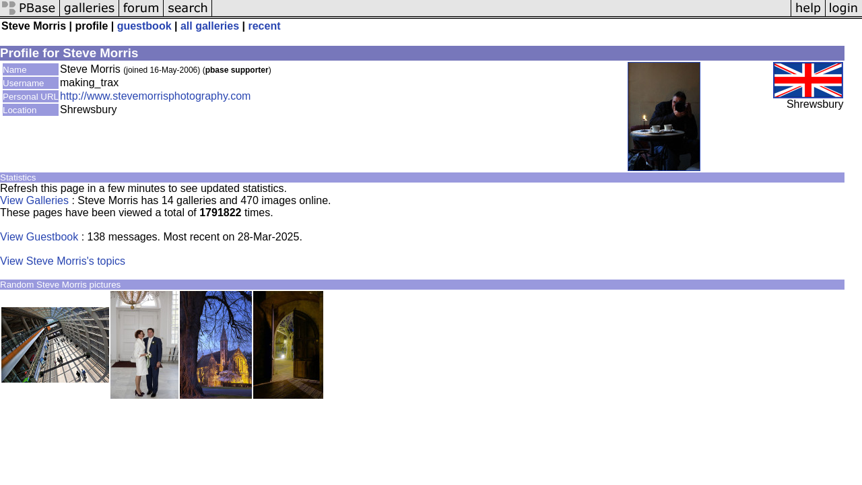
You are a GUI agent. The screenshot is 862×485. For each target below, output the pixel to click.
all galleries (209, 26)
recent (264, 26)
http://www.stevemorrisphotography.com (155, 96)
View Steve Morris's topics (62, 261)
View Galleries (34, 200)
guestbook (144, 26)
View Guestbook (39, 237)
